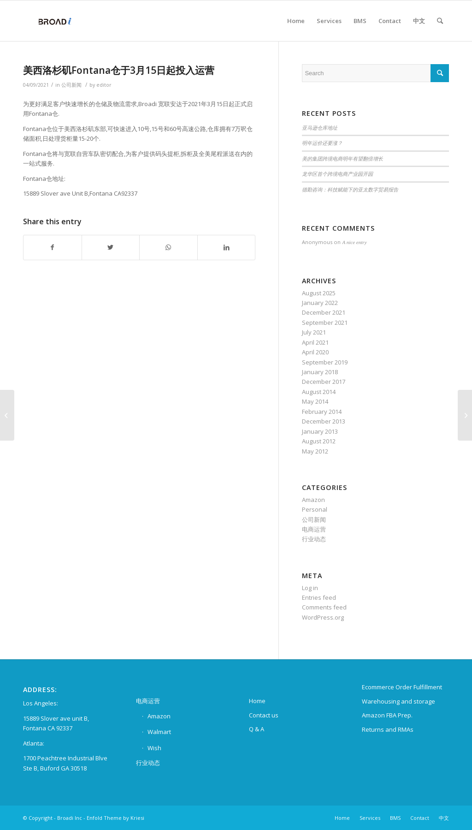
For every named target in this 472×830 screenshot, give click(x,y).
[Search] (440, 20)
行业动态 (314, 539)
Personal (314, 509)
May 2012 (315, 451)
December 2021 (323, 312)
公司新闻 (71, 85)
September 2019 (325, 362)
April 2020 (315, 352)
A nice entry (354, 242)
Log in (310, 588)
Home (257, 701)
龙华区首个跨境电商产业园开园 (337, 174)
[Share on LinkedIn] (226, 247)
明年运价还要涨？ (322, 143)
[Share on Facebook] (53, 247)
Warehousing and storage (398, 701)
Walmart (159, 732)
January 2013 (320, 431)
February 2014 (322, 411)
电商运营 (314, 529)
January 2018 (320, 372)
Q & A (256, 729)
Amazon (313, 500)
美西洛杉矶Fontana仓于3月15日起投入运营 (118, 70)
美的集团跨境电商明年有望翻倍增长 (342, 158)
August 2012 (319, 441)
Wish (154, 748)
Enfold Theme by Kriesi (115, 817)
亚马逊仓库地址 (319, 128)
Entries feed (319, 597)
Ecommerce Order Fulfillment (402, 687)
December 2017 (323, 381)
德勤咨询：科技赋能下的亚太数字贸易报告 (350, 189)
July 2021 (314, 332)
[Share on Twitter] (111, 247)
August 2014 (319, 392)
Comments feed (324, 607)
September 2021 (325, 322)
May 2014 (315, 401)
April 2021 (315, 342)
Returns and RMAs (387, 729)
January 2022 (320, 303)
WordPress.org (323, 617)
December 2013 (323, 421)
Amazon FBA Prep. (387, 715)
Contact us (263, 715)
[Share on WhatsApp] (168, 247)
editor (104, 85)
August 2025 (319, 293)
